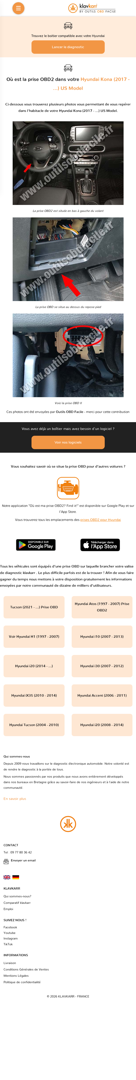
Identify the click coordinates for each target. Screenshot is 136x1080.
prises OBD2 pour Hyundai (100, 520)
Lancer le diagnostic (68, 47)
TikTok (8, 944)
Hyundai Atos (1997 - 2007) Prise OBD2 (102, 607)
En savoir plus (15, 799)
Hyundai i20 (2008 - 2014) (102, 725)
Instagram (11, 938)
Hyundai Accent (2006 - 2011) (102, 695)
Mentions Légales (16, 975)
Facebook (10, 927)
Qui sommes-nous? (17, 896)
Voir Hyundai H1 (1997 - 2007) (34, 636)
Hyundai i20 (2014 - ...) (34, 666)
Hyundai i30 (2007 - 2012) (102, 666)
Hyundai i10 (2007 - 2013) (102, 636)
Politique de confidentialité (22, 982)
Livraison (10, 963)
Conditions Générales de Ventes (26, 969)
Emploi (8, 909)
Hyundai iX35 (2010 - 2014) (34, 695)
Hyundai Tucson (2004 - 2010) (34, 725)
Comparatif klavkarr (17, 902)
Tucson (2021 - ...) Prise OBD (34, 607)
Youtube (10, 933)
